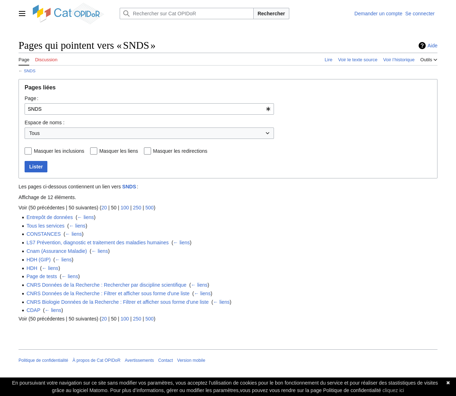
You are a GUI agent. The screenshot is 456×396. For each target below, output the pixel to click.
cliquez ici (393, 390)
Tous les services (45, 226)
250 (137, 207)
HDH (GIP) (38, 259)
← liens (85, 217)
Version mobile (191, 360)
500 (149, 207)
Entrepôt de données (49, 217)
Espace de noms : (44, 122)
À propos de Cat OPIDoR (96, 360)
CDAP (33, 310)
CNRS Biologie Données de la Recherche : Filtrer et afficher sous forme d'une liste (117, 302)
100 (124, 207)
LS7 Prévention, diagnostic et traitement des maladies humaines (97, 242)
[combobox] (149, 109)
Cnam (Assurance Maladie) (56, 251)
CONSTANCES (43, 234)
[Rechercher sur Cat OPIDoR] (187, 13)
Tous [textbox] (34, 133)
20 (104, 207)
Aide (432, 45)
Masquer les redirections (180, 151)
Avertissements (139, 360)
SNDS (30, 70)
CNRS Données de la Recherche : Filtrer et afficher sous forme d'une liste (108, 293)
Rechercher (271, 13)
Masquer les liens (118, 151)
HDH (31, 268)
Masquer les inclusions (59, 151)
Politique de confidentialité (43, 360)
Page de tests (41, 276)
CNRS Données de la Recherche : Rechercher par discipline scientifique (106, 285)
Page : (31, 98)
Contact (165, 360)
